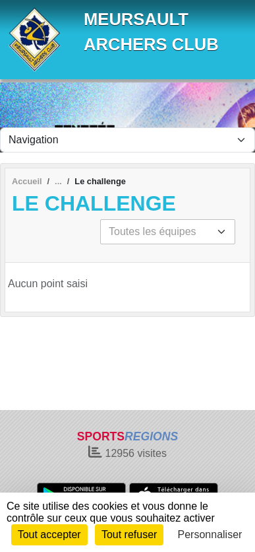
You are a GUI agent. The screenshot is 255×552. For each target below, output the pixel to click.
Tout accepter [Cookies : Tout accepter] (49, 534)
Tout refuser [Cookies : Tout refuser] (129, 534)
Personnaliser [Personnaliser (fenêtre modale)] (210, 534)
